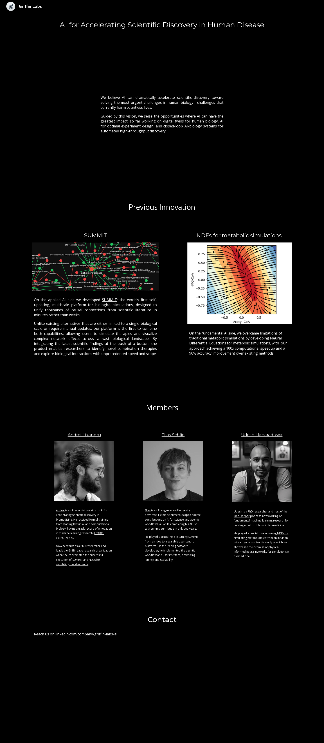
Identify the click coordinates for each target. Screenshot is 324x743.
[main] (162, 25)
